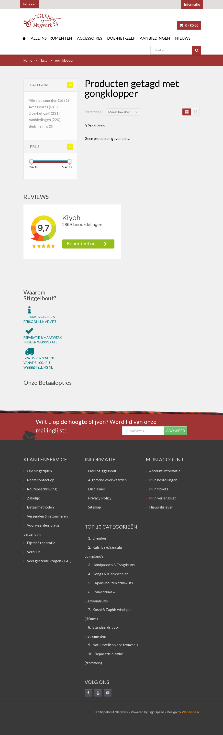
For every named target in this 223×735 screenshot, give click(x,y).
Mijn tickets (158, 489)
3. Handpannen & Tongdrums (111, 565)
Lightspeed (156, 712)
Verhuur (33, 552)
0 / (188, 25)
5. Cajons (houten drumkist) (110, 583)
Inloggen (29, 4)
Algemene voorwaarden (107, 480)
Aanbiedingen (155, 38)
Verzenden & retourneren (47, 516)
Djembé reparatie (41, 543)
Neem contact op (40, 480)
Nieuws (182, 38)
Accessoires (89, 38)
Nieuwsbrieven (161, 507)
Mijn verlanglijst (162, 498)
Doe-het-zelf (121, 38)
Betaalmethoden (40, 507)
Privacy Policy (100, 498)
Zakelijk (33, 498)
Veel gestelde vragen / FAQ (49, 561)
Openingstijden (39, 471)
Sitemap (94, 507)
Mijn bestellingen (163, 480)
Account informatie (164, 471)
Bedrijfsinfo (41, 126)
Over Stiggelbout (102, 471)
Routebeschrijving (42, 489)
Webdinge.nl (191, 712)
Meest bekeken (119, 112)
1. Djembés (97, 538)
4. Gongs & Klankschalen (108, 574)
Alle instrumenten (51, 38)
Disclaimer (96, 489)
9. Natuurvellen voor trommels (113, 645)
